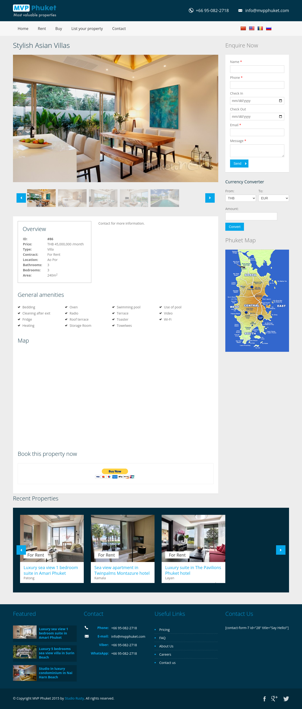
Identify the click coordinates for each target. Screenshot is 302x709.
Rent (42, 28)
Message (238, 140)
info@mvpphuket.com (267, 10)
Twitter (286, 698)
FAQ (162, 638)
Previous (21, 198)
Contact (119, 28)
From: (229, 191)
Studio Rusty (74, 698)
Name (236, 61)
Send (237, 163)
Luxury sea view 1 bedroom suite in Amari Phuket (51, 570)
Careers (165, 654)
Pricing (164, 629)
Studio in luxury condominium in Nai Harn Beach (55, 672)
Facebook (264, 698)
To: (260, 191)
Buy (58, 28)
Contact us (167, 662)
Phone (236, 77)
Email (235, 125)
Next (210, 198)
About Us (166, 646)
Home (23, 28)
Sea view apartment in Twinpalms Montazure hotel (122, 570)
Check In (236, 93)
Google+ (274, 698)
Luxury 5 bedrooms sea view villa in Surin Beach (56, 652)
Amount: (232, 208)
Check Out (238, 109)
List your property (87, 28)
